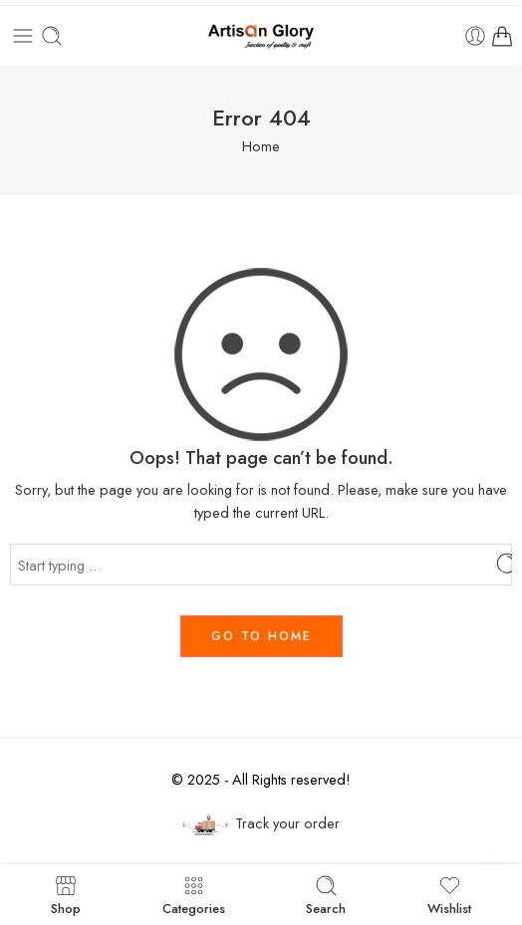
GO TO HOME (261, 636)
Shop (66, 894)
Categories (193, 894)
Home (261, 145)
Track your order (261, 823)
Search (326, 894)
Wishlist (449, 894)
